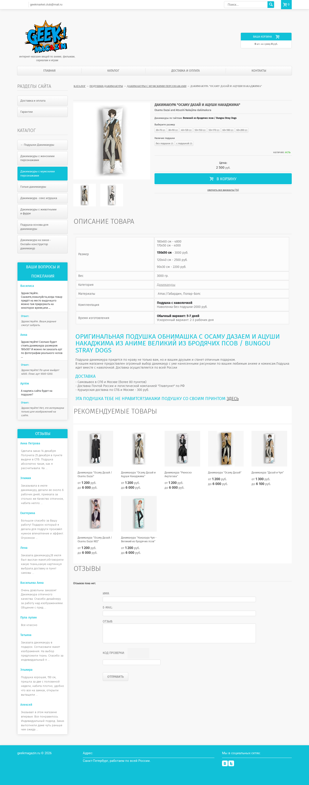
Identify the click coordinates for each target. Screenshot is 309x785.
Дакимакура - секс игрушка (38, 198)
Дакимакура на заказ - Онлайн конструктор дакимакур (35, 244)
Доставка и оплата (185, 71)
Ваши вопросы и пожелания (43, 272)
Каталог (113, 71)
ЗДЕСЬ (233, 398)
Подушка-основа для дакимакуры (34, 226)
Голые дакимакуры (33, 186)
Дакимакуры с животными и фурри (38, 211)
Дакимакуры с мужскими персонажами (156, 86)
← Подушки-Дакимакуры (37, 144)
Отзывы (42, 433)
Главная (49, 71)
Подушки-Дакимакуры (106, 86)
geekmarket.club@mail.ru (46, 4)
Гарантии (26, 111)
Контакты (259, 71)
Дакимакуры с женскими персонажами (37, 158)
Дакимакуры (166, 285)
